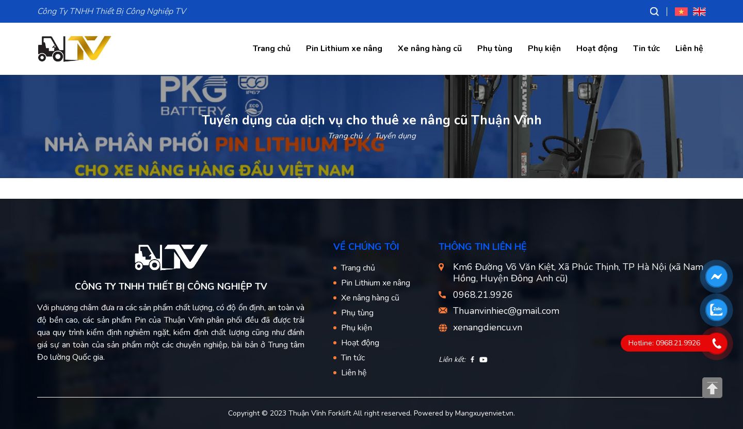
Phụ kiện (544, 48)
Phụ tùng (494, 48)
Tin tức (646, 48)
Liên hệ (689, 48)
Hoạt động (597, 48)
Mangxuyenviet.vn (484, 413)
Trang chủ (271, 48)
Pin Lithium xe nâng (344, 48)
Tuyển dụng (395, 136)
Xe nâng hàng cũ (430, 48)
